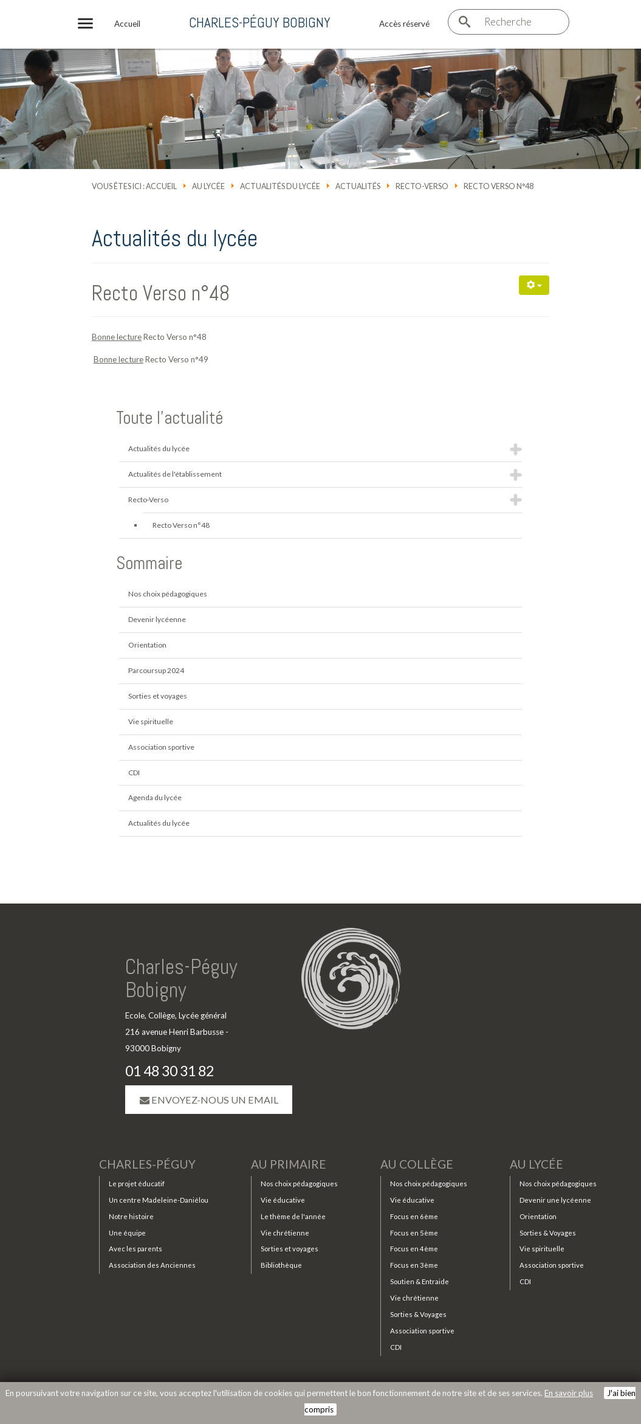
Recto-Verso (422, 186)
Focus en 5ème (414, 1235)
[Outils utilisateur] (534, 285)
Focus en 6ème (414, 1218)
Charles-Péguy (147, 1166)
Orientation (147, 644)
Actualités (357, 186)
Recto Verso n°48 (161, 293)
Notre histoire (131, 1218)
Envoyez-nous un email (209, 1100)
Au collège (416, 1166)
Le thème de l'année (293, 1218)
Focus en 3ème (414, 1267)
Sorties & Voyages (418, 1317)
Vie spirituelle (150, 721)
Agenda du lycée (155, 797)
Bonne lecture (117, 337)
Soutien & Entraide (419, 1284)
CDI (134, 772)
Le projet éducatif (137, 1186)
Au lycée (208, 186)
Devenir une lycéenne (555, 1202)
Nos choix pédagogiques (167, 593)
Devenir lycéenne (157, 619)
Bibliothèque (281, 1267)
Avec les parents (135, 1251)
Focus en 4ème (414, 1251)
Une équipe (127, 1235)
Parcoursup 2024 (156, 670)
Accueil (161, 186)
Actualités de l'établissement (175, 474)
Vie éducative (283, 1202)
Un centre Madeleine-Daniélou (158, 1202)
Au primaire (288, 1166)
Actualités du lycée (280, 186)
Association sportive (161, 747)
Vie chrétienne (285, 1235)
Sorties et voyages (157, 695)
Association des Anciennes (152, 1267)
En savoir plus (568, 1393)
